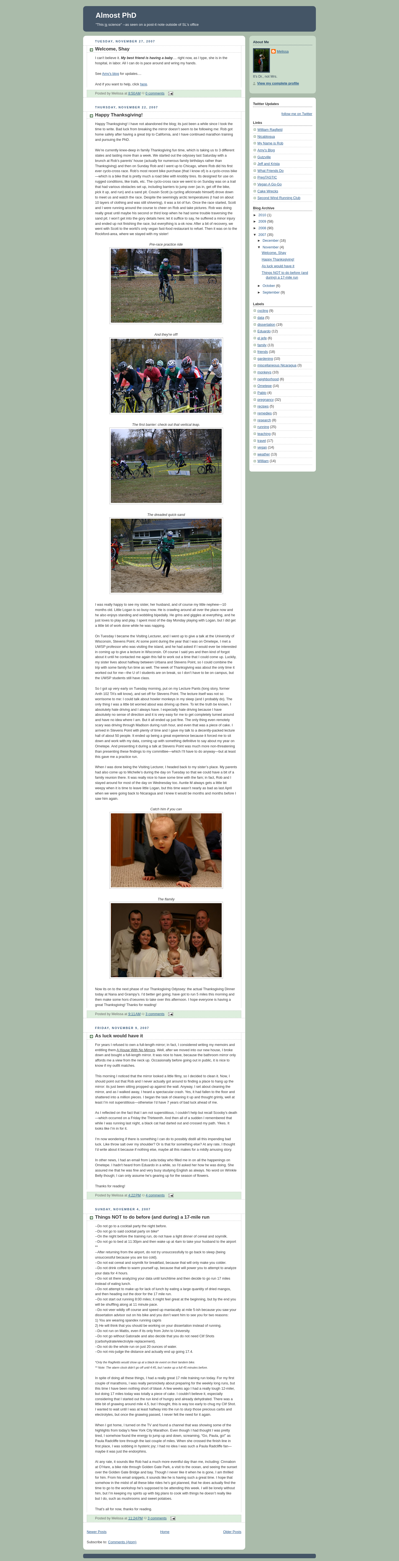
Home (165, 1532)
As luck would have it (119, 1035)
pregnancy (265, 400)
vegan (262, 447)
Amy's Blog (266, 150)
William (263, 461)
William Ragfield (269, 130)
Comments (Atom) (122, 1542)
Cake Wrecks (267, 191)
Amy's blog (110, 74)
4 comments (155, 1195)
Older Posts (232, 1532)
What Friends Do (270, 171)
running (263, 427)
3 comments (155, 1014)
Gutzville (264, 157)
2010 (263, 215)
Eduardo (264, 331)
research (264, 420)
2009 (263, 221)
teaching (264, 434)
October (269, 286)
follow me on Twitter (297, 114)
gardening (265, 359)
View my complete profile (278, 83)
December (271, 241)
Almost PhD (116, 15)
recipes (263, 406)
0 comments (155, 93)
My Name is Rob (270, 143)
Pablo (261, 393)
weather (263, 454)
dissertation (266, 325)
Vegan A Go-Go (269, 184)
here (143, 84)
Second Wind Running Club (278, 198)
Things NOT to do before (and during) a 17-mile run (152, 1217)
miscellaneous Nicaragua (276, 365)
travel (261, 441)
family (262, 345)
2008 (263, 228)
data (260, 318)
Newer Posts (96, 1532)
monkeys (264, 372)
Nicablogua (266, 137)
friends (262, 352)
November (271, 247)
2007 (263, 235)
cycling (262, 311)
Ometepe (264, 386)
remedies (264, 413)
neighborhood (268, 379)
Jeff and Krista (268, 164)
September (272, 292)
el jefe (262, 338)
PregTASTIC (267, 177)
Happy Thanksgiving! (119, 115)
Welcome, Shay (112, 49)
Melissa (283, 52)
